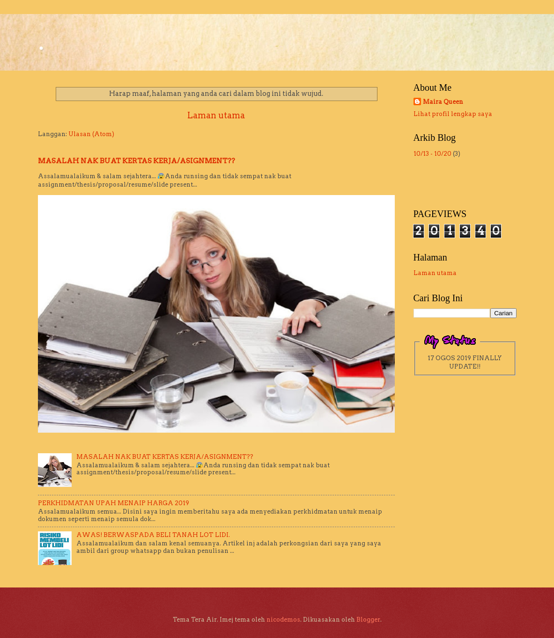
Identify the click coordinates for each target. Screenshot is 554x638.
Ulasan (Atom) (91, 134)
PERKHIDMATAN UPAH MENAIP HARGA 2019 (113, 503)
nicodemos (283, 619)
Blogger (368, 619)
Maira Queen (443, 101)
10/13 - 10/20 (432, 153)
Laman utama (216, 115)
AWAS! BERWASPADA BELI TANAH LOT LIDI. (153, 534)
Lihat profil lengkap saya (453, 113)
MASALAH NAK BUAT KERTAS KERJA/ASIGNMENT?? (136, 161)
